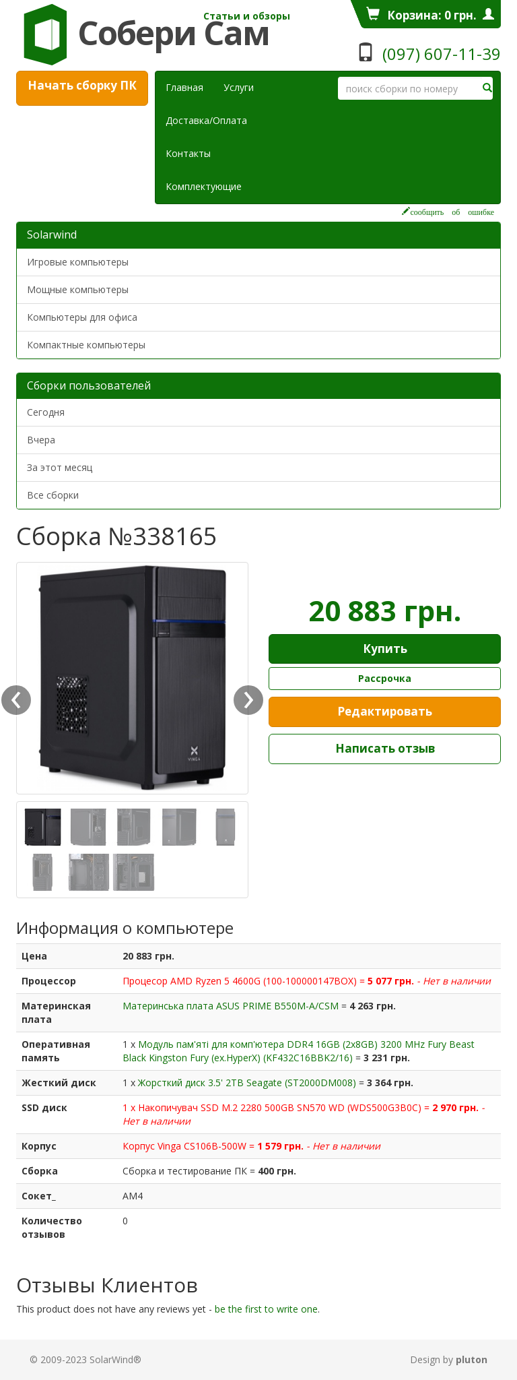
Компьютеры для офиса (82, 317)
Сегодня (46, 412)
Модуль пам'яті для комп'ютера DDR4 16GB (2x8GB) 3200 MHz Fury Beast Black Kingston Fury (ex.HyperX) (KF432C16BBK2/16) (299, 1051)
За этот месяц (59, 467)
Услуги (243, 87)
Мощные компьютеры (78, 289)
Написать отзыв (385, 748)
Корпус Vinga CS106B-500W (186, 1145)
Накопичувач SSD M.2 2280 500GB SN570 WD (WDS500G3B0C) (281, 1107)
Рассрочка (384, 678)
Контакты (188, 153)
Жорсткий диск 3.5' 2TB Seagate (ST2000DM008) (248, 1082)
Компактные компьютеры (86, 344)
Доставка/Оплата (206, 120)
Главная (184, 87)
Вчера (41, 439)
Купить (385, 648)
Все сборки (53, 495)
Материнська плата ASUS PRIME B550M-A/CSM (232, 1005)
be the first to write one (266, 1309)
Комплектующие (204, 186)
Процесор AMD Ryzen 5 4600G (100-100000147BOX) (241, 980)
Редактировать (384, 711)
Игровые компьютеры (78, 261)
